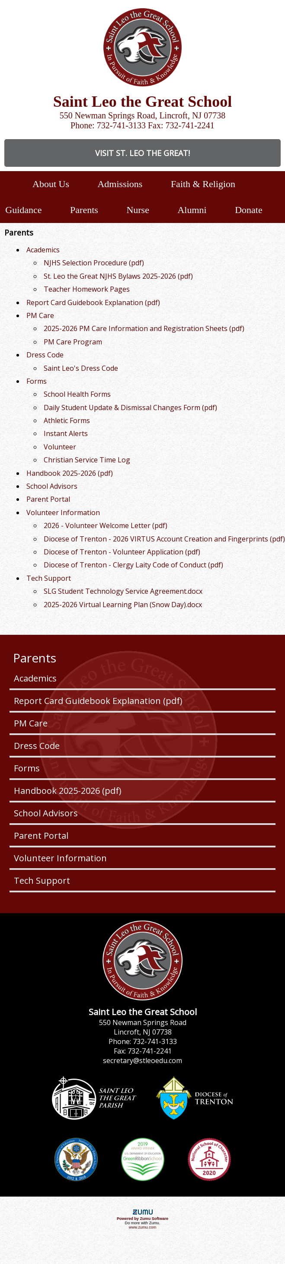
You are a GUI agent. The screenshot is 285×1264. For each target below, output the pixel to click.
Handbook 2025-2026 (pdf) (68, 790)
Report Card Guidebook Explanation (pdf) (98, 701)
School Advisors (46, 813)
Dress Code (37, 745)
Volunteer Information (60, 858)
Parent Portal (41, 835)
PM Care (31, 723)
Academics (35, 678)
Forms (27, 768)
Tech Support (42, 880)
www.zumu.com (143, 1227)
